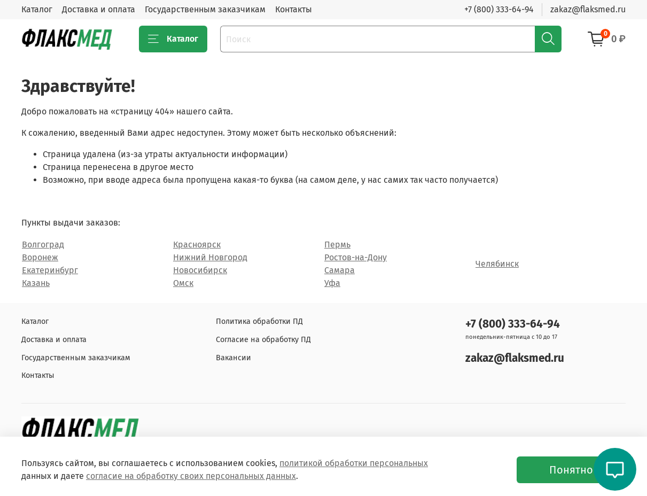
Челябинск (497, 264)
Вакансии (233, 357)
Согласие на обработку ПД (263, 339)
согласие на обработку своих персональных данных (191, 476)
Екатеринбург (50, 270)
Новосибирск (200, 270)
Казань (36, 283)
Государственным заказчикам (205, 9)
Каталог (36, 9)
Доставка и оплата (98, 9)
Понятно (571, 469)
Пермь (337, 244)
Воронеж (40, 257)
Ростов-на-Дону (355, 257)
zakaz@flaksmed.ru (588, 9)
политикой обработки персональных (353, 463)
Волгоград (43, 244)
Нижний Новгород (210, 257)
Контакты (293, 9)
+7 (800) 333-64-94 (499, 9)
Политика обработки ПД (259, 321)
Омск (183, 283)
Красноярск (197, 244)
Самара (339, 270)
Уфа (332, 283)
